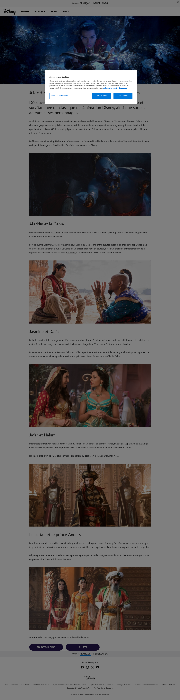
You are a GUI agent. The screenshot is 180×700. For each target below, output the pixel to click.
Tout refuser (102, 96)
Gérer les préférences (59, 96)
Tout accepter (123, 96)
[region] (91, 87)
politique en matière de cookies (115, 88)
